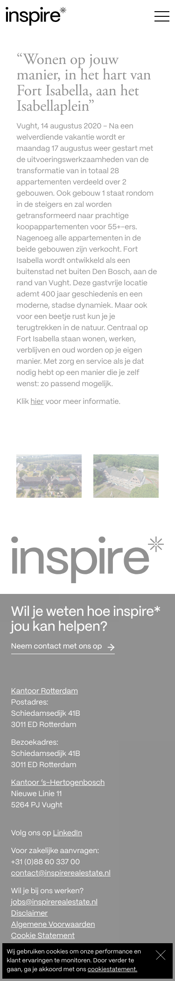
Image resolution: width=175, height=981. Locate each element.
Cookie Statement (43, 936)
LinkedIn (67, 833)
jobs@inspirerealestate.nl (54, 902)
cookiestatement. (112, 970)
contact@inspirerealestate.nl (61, 873)
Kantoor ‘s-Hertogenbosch (58, 783)
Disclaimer (29, 913)
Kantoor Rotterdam (44, 691)
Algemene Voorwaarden (53, 925)
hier (37, 402)
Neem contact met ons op (56, 646)
